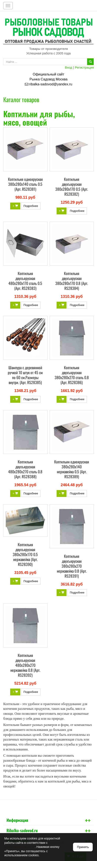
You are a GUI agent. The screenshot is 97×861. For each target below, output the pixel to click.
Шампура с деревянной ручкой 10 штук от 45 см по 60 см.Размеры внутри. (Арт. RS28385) (25, 375)
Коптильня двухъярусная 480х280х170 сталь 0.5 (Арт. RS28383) (25, 281)
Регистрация (84, 67)
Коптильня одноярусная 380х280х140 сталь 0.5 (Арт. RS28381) (25, 184)
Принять (83, 847)
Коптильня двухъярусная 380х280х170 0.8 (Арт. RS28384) (71, 281)
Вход (68, 67)
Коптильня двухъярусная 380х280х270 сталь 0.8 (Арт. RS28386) (72, 375)
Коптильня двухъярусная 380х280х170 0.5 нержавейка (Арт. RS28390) (25, 554)
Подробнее (31, 206)
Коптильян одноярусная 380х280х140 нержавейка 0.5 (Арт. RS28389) (71, 469)
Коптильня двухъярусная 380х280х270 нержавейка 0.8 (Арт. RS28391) (72, 566)
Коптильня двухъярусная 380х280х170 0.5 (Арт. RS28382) (71, 186)
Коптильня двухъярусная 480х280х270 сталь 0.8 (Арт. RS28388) (25, 469)
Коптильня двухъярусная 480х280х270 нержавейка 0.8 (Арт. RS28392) (25, 665)
